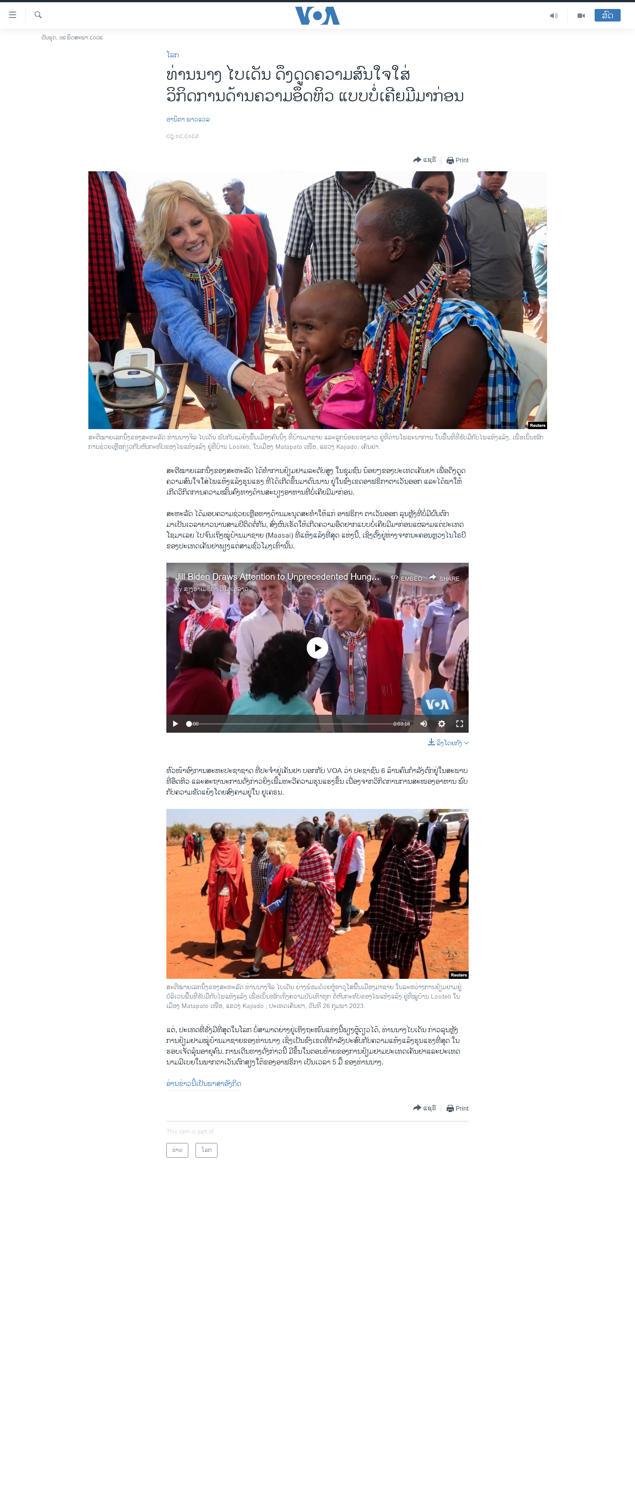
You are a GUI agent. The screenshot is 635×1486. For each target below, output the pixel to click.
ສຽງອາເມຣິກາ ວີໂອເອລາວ (216, 589)
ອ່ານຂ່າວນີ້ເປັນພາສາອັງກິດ (203, 1084)
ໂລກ (172, 55)
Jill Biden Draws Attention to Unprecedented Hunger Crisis (289, 577)
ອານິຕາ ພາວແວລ (188, 119)
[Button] (424, 160)
